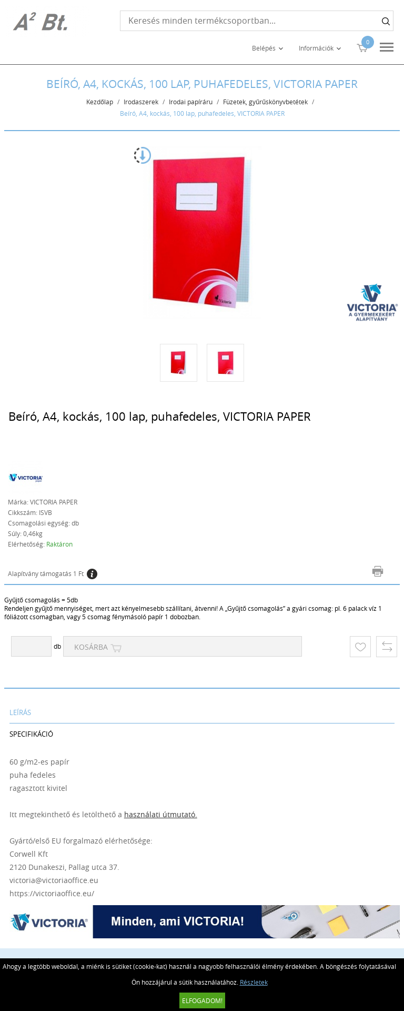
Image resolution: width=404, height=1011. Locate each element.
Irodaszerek (141, 101)
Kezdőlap (99, 101)
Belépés (264, 48)
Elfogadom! (202, 1000)
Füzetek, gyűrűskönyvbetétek (265, 101)
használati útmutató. (160, 814)
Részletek (254, 982)
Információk (316, 48)
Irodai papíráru (191, 101)
